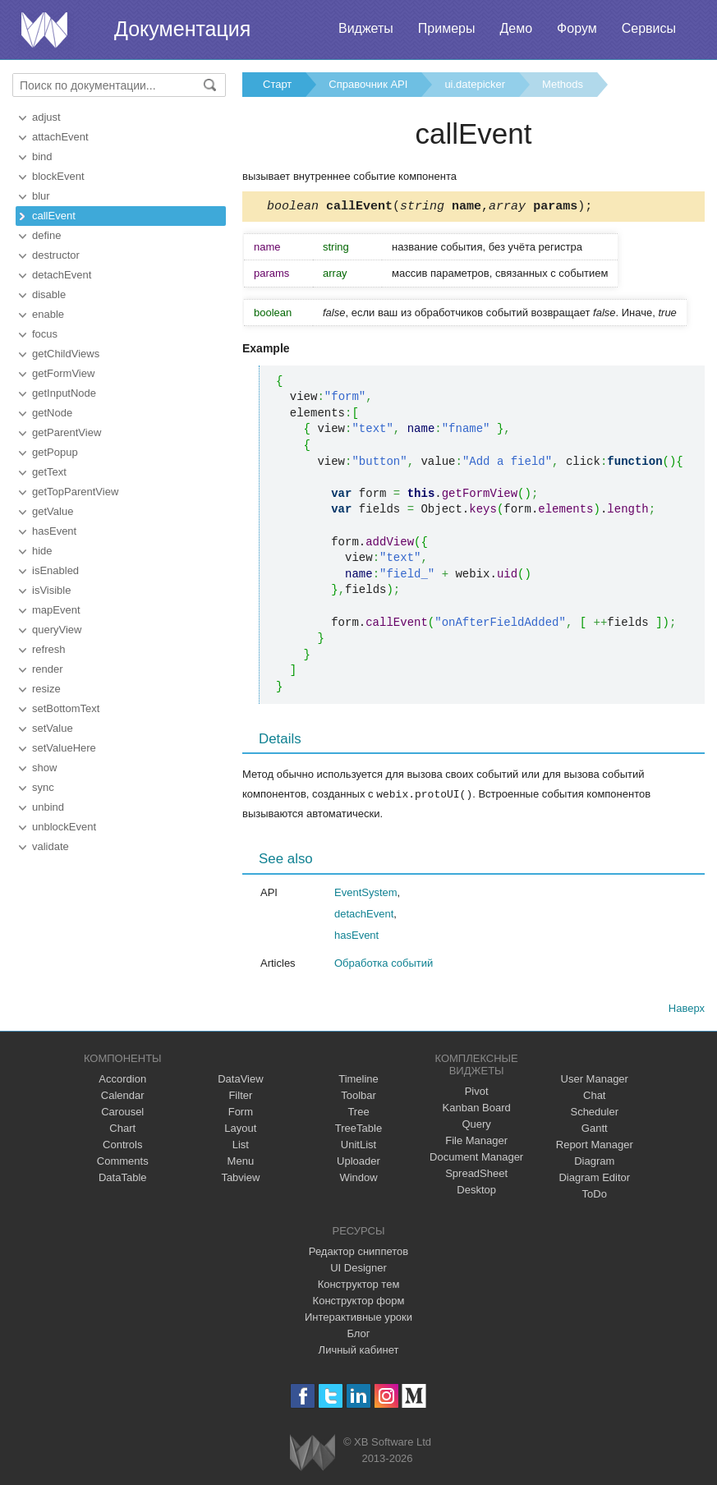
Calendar (123, 1097)
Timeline (358, 1080)
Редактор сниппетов (358, 1253)
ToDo (594, 1195)
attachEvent (60, 137)
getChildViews (65, 353)
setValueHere (64, 748)
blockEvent (58, 176)
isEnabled (55, 570)
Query (476, 1125)
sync (43, 787)
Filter (240, 1097)
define (46, 235)
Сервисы (649, 28)
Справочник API (368, 84)
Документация (182, 28)
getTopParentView (75, 491)
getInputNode (64, 393)
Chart (122, 1130)
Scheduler (594, 1113)
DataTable (123, 1179)
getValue (52, 511)
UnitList (358, 1146)
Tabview (240, 1179)
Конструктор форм (359, 1302)
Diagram (594, 1162)
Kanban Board (477, 1109)
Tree (358, 1113)
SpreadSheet (476, 1175)
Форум (577, 28)
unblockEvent (64, 827)
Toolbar (358, 1097)
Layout (240, 1130)
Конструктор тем (359, 1286)
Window (358, 1179)
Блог (358, 1335)
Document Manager (476, 1158)
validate (50, 846)
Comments (123, 1162)
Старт (277, 84)
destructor (56, 255)
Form (240, 1113)
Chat (594, 1097)
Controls (122, 1146)
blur (41, 196)
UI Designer (358, 1269)
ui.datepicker (474, 84)
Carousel (122, 1113)
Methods (562, 84)
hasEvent (54, 531)
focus (44, 334)
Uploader (358, 1162)
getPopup (55, 452)
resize (46, 689)
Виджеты (365, 28)
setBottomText (65, 708)
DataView (240, 1080)
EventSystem (366, 894)
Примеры (447, 28)
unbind (48, 807)
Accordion (122, 1080)
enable (48, 314)
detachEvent (61, 275)
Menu (241, 1162)
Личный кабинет (359, 1351)
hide (42, 551)
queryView (56, 629)
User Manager (594, 1080)
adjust (46, 117)
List (240, 1146)
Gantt (594, 1130)
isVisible (51, 590)
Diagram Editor (594, 1179)
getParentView (66, 432)
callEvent (54, 215)
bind (42, 156)
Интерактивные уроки (358, 1319)
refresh (48, 649)
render (47, 669)
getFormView (63, 373)
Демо (515, 28)
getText (49, 472)
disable (49, 294)
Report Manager (594, 1146)
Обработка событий (383, 965)
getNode (52, 413)
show (44, 767)
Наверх (687, 1010)
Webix (312, 1454)
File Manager (476, 1142)
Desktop (476, 1191)
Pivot (477, 1093)
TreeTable (358, 1130)
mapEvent (56, 610)
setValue (52, 728)
